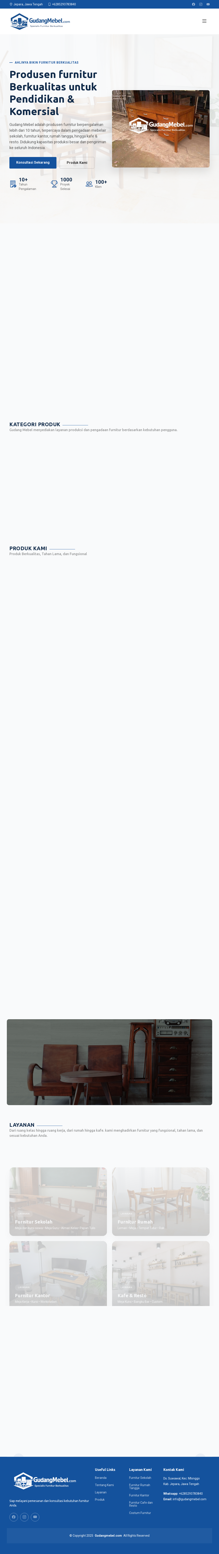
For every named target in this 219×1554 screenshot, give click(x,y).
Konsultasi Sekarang (33, 162)
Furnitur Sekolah (140, 1477)
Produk (100, 1499)
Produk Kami (77, 163)
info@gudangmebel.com (189, 1499)
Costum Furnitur (140, 1512)
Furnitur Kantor (139, 1495)
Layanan (101, 1492)
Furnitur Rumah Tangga (139, 1487)
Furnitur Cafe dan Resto (141, 1504)
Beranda (101, 1477)
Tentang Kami (104, 1485)
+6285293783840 (190, 1493)
